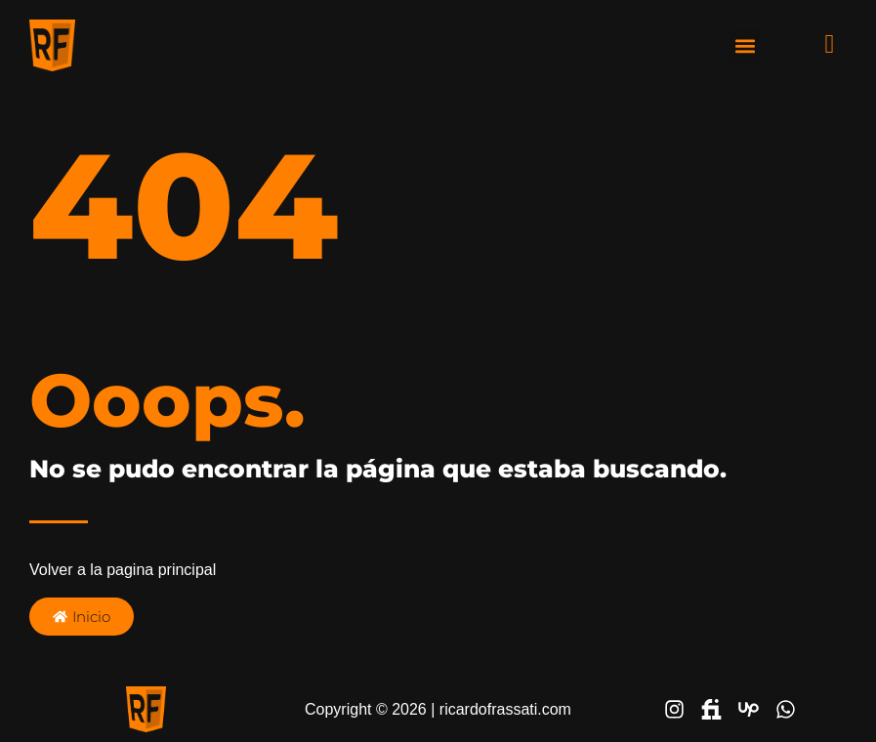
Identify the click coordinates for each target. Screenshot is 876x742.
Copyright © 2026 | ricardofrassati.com (438, 709)
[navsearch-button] (814, 43)
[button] (745, 45)
